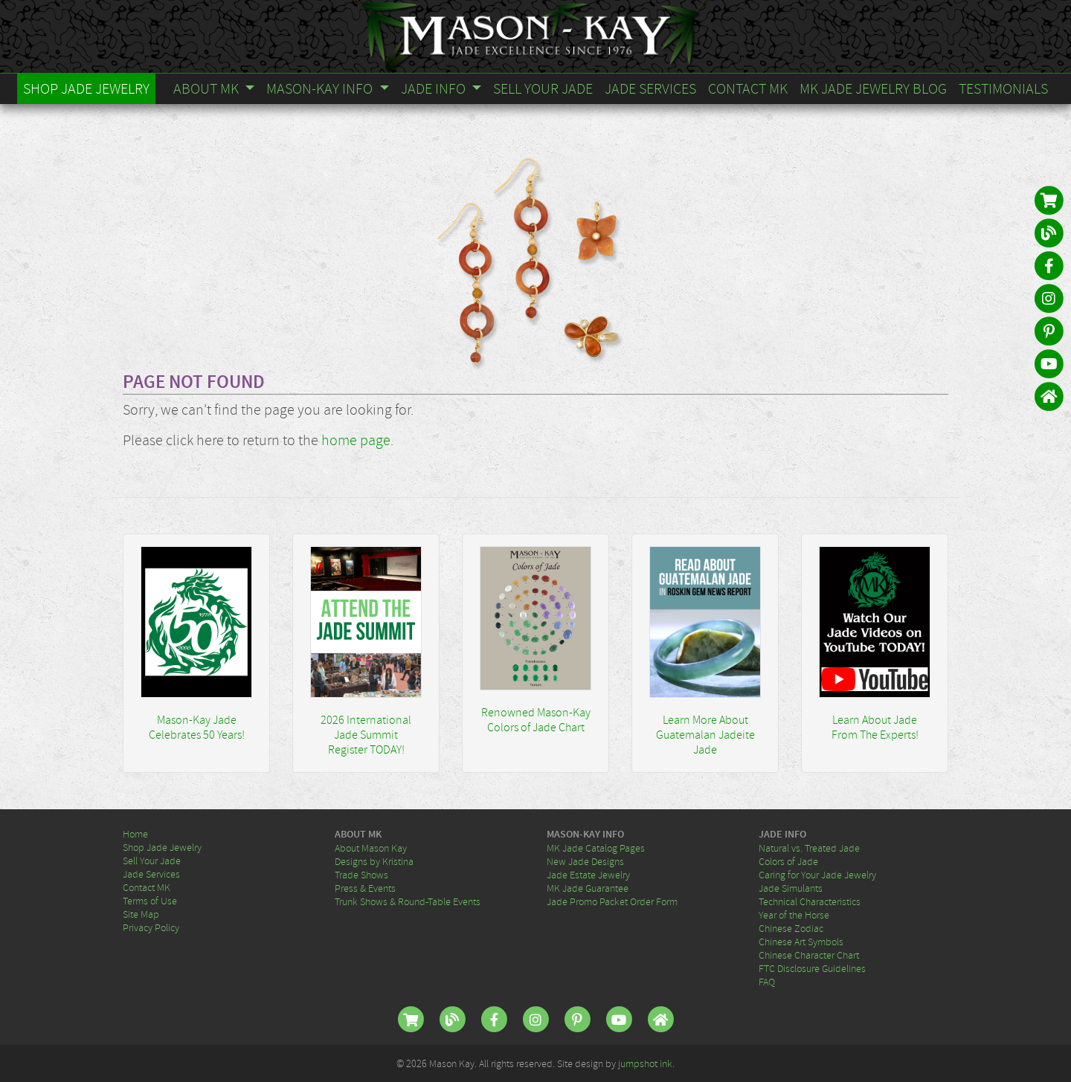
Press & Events (365, 888)
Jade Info (435, 89)
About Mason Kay (371, 848)
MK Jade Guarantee (587, 888)
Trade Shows (361, 874)
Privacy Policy (151, 927)
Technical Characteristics (810, 901)
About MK (207, 89)
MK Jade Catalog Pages (596, 848)
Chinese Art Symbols (801, 941)
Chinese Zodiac (791, 928)
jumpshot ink (645, 1063)
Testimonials (1003, 89)
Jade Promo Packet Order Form (612, 901)
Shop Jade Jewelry (86, 89)
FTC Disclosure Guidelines (812, 968)
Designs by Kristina (374, 861)
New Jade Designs (585, 861)
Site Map (141, 914)
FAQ (767, 981)
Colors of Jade (788, 861)
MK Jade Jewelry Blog (873, 89)
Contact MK (748, 89)
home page (355, 440)
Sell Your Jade (543, 89)
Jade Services (650, 89)
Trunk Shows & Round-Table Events (407, 901)
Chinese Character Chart (809, 955)
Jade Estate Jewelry (588, 874)
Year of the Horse (794, 914)
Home (135, 833)
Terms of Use (150, 900)
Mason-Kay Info (321, 89)
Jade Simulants (791, 888)
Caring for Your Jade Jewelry (817, 874)
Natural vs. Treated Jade (809, 848)
